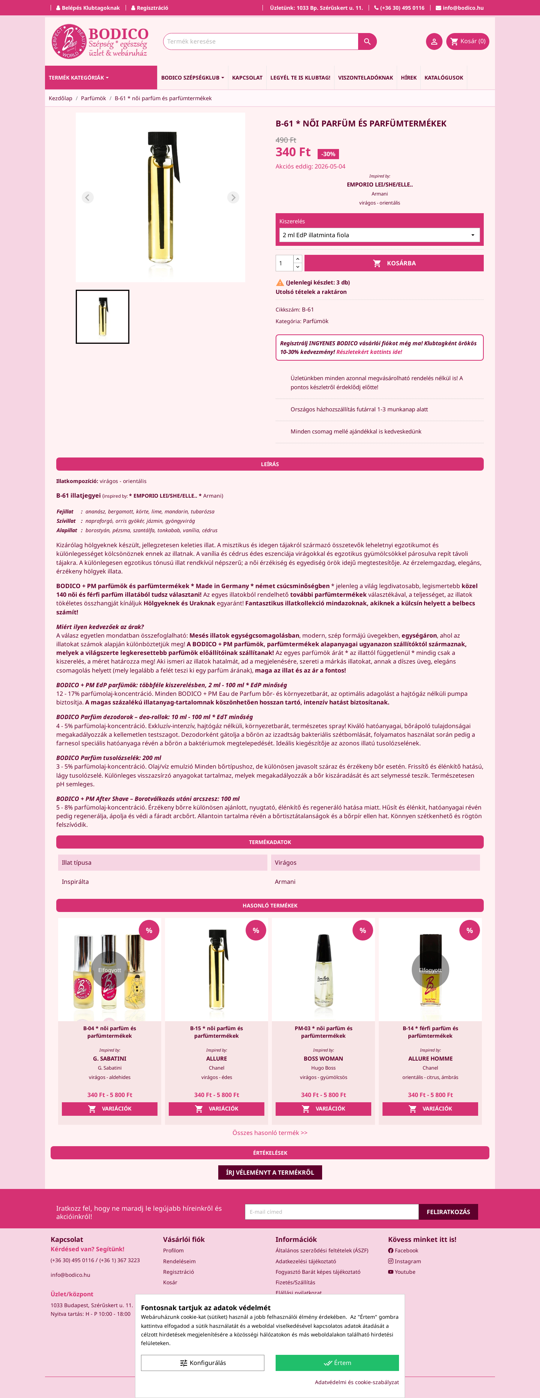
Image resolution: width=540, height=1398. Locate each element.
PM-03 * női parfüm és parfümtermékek (323, 1032)
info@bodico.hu (70, 1274)
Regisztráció (178, 1271)
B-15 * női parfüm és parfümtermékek (216, 1032)
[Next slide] (233, 197)
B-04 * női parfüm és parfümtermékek (109, 1032)
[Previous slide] (88, 197)
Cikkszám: (288, 309)
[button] (103, 317)
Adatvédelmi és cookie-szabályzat (357, 1382)
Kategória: (289, 321)
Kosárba (394, 263)
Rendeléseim (179, 1261)
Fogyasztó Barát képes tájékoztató (318, 1271)
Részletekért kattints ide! (369, 351)
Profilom (173, 1250)
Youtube (402, 1271)
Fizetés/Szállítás (295, 1282)
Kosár (170, 1282)
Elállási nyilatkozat (299, 1292)
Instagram (404, 1261)
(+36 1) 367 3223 (119, 1260)
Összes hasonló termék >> (270, 1133)
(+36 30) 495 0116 (72, 1260)
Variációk (110, 1109)
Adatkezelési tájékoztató (306, 1261)
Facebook (403, 1250)
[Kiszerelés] (379, 235)
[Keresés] (270, 41)
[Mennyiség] (285, 263)
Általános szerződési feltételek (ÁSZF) (322, 1250)
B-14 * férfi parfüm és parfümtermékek (430, 1032)
